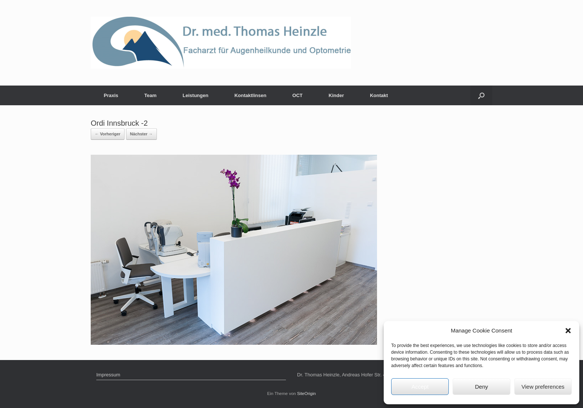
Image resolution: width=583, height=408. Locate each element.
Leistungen (195, 95)
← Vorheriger (107, 134)
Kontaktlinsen (250, 95)
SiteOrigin (306, 393)
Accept (420, 386)
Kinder (336, 95)
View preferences (543, 386)
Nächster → (141, 134)
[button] (568, 330)
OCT (297, 95)
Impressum (108, 375)
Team (150, 95)
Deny (481, 386)
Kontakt (379, 95)
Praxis (111, 95)
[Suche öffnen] (481, 95)
